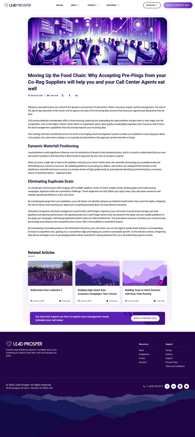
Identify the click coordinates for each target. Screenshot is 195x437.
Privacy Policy (172, 362)
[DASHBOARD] (152, 5)
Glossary (143, 362)
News (141, 350)
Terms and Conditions (175, 366)
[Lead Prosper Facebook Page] (167, 386)
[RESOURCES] (113, 5)
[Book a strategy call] (178, 5)
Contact (169, 354)
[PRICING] (59, 5)
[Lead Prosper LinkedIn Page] (173, 386)
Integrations (144, 354)
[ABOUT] (75, 5)
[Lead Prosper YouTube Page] (186, 386)
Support (169, 358)
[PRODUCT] (93, 5)
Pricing (169, 350)
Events (142, 358)
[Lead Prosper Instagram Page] (180, 386)
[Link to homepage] (17, 5)
